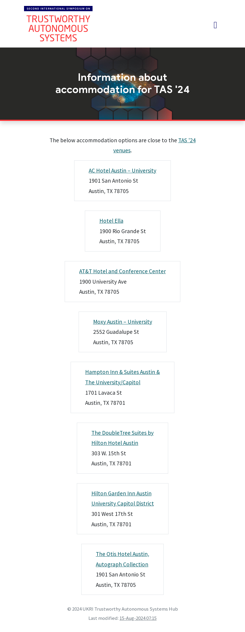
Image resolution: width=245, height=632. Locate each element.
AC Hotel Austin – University (122, 170)
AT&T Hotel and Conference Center (122, 271)
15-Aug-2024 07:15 (138, 618)
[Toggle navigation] (215, 25)
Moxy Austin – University (122, 321)
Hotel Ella (111, 220)
